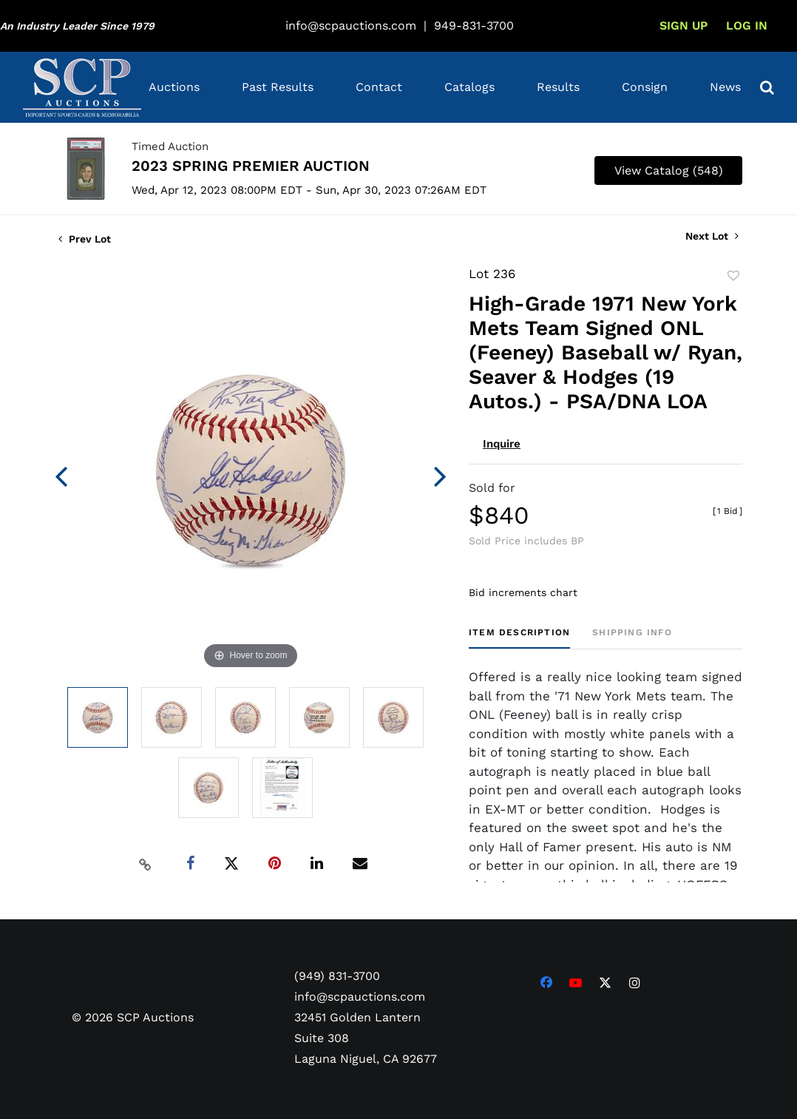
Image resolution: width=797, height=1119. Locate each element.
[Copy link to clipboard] (146, 864)
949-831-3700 (474, 25)
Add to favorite (733, 276)
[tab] (519, 638)
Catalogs (469, 87)
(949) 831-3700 (337, 976)
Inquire (501, 443)
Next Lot (712, 236)
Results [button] (558, 87)
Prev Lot (84, 239)
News (725, 87)
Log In (746, 25)
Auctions (174, 87)
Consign (645, 87)
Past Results (277, 87)
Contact (379, 87)
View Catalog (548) (668, 170)
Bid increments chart (523, 592)
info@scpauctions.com (350, 25)
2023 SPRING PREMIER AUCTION (251, 166)
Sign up (683, 25)
